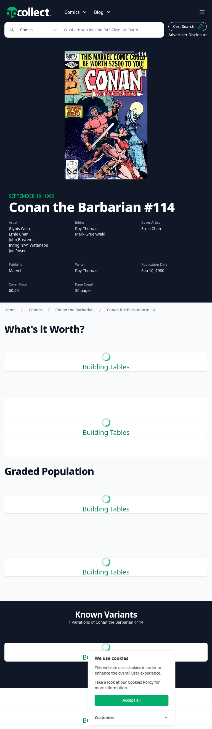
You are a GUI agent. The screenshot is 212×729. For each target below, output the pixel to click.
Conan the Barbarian (74, 309)
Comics (35, 309)
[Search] (110, 29)
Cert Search (188, 26)
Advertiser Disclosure (188, 34)
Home (9, 309)
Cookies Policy (171, 682)
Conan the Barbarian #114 (131, 309)
